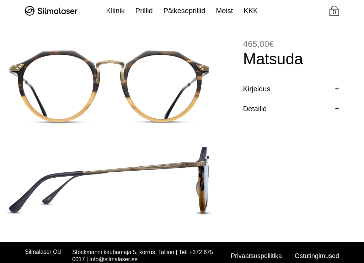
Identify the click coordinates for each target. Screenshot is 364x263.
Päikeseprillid (184, 11)
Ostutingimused (317, 255)
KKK (250, 11)
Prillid (144, 11)
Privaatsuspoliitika (256, 255)
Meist (224, 11)
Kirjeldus (257, 89)
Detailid (255, 109)
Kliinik (115, 11)
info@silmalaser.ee (114, 259)
